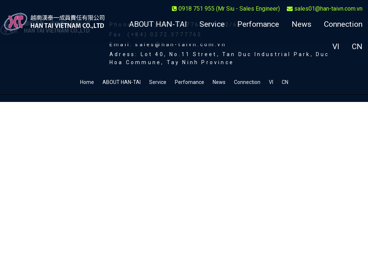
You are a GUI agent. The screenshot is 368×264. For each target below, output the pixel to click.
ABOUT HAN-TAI (158, 24)
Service (212, 24)
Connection (343, 24)
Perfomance (258, 24)
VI (335, 46)
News (301, 24)
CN (357, 46)
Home (87, 82)
